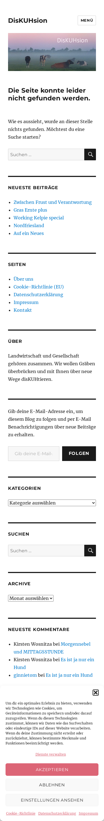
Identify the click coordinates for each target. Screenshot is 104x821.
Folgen (79, 453)
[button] (95, 692)
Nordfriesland (29, 225)
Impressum (88, 813)
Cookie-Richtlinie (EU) (39, 287)
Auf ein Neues (29, 233)
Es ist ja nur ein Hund (69, 675)
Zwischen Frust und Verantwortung (53, 202)
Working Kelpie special (39, 218)
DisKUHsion (27, 20)
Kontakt (23, 310)
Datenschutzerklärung (57, 813)
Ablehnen (52, 784)
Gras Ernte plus (30, 210)
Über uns (23, 279)
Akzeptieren (52, 769)
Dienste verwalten (50, 754)
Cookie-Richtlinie (20, 813)
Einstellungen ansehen (52, 800)
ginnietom (25, 675)
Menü (87, 20)
